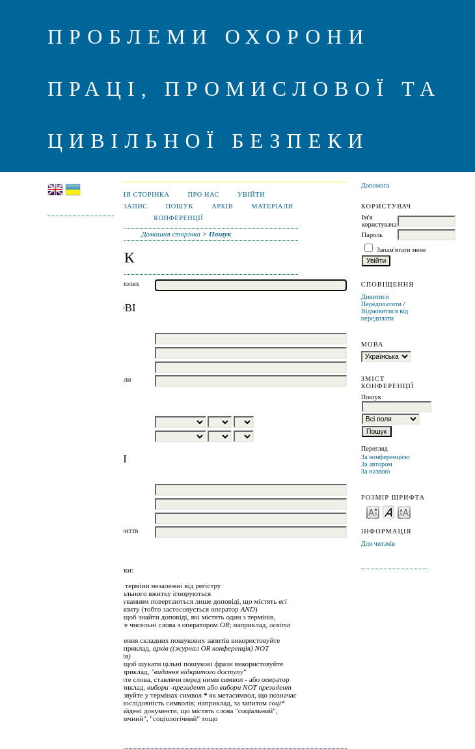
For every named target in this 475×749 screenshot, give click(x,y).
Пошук (179, 206)
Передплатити (381, 303)
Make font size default (388, 511)
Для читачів (378, 543)
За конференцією (385, 456)
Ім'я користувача (379, 221)
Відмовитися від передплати (385, 314)
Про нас (203, 194)
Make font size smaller (372, 511)
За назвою (375, 471)
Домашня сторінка (130, 194)
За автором (376, 464)
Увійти (251, 194)
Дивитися (375, 296)
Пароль (372, 234)
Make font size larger (404, 511)
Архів (222, 206)
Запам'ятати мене (401, 249)
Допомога (375, 185)
